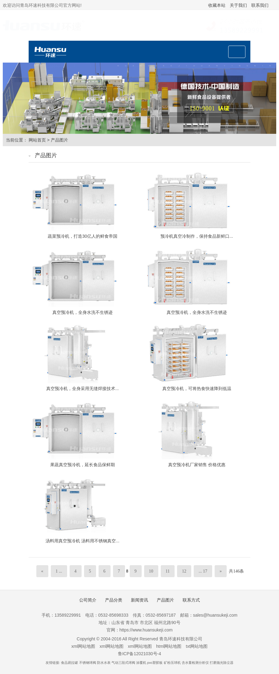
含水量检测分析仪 (195, 662)
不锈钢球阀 (87, 662)
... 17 (203, 571)
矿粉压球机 (172, 662)
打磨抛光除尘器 (221, 662)
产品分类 (113, 600)
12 (184, 571)
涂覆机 (141, 662)
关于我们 (238, 5)
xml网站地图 (83, 646)
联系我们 (260, 5)
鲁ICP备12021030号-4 (139, 653)
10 (151, 571)
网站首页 (37, 140)
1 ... (59, 571)
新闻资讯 (139, 600)
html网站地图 (168, 646)
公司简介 (87, 600)
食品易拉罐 (69, 662)
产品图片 (59, 140)
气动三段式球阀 (123, 662)
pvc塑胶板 (155, 662)
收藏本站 (216, 5)
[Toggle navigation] (236, 52)
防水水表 (104, 662)
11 (168, 571)
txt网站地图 (197, 646)
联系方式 (191, 600)
